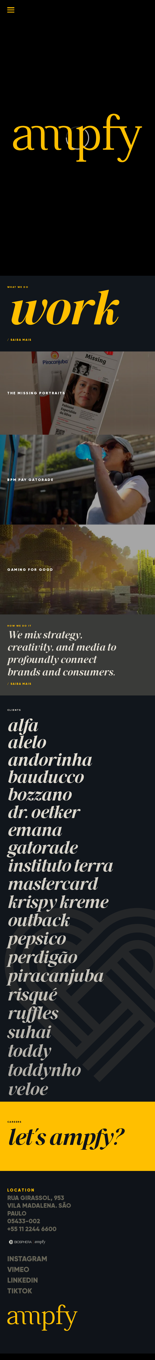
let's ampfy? (64, 1139)
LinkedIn (22, 1280)
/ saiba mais (19, 684)
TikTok (19, 1290)
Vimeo (18, 1269)
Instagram (27, 1258)
